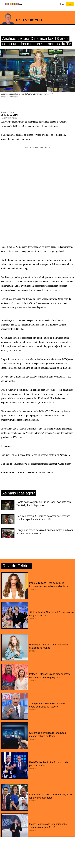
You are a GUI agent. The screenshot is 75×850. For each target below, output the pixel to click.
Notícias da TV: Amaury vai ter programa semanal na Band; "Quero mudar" (36, 463)
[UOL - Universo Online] (20, 4)
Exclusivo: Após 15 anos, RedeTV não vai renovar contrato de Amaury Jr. (35, 455)
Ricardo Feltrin (7, 112)
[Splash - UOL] (12, 4)
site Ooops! (47, 472)
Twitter (17, 472)
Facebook (30, 472)
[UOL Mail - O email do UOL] (59, 4)
